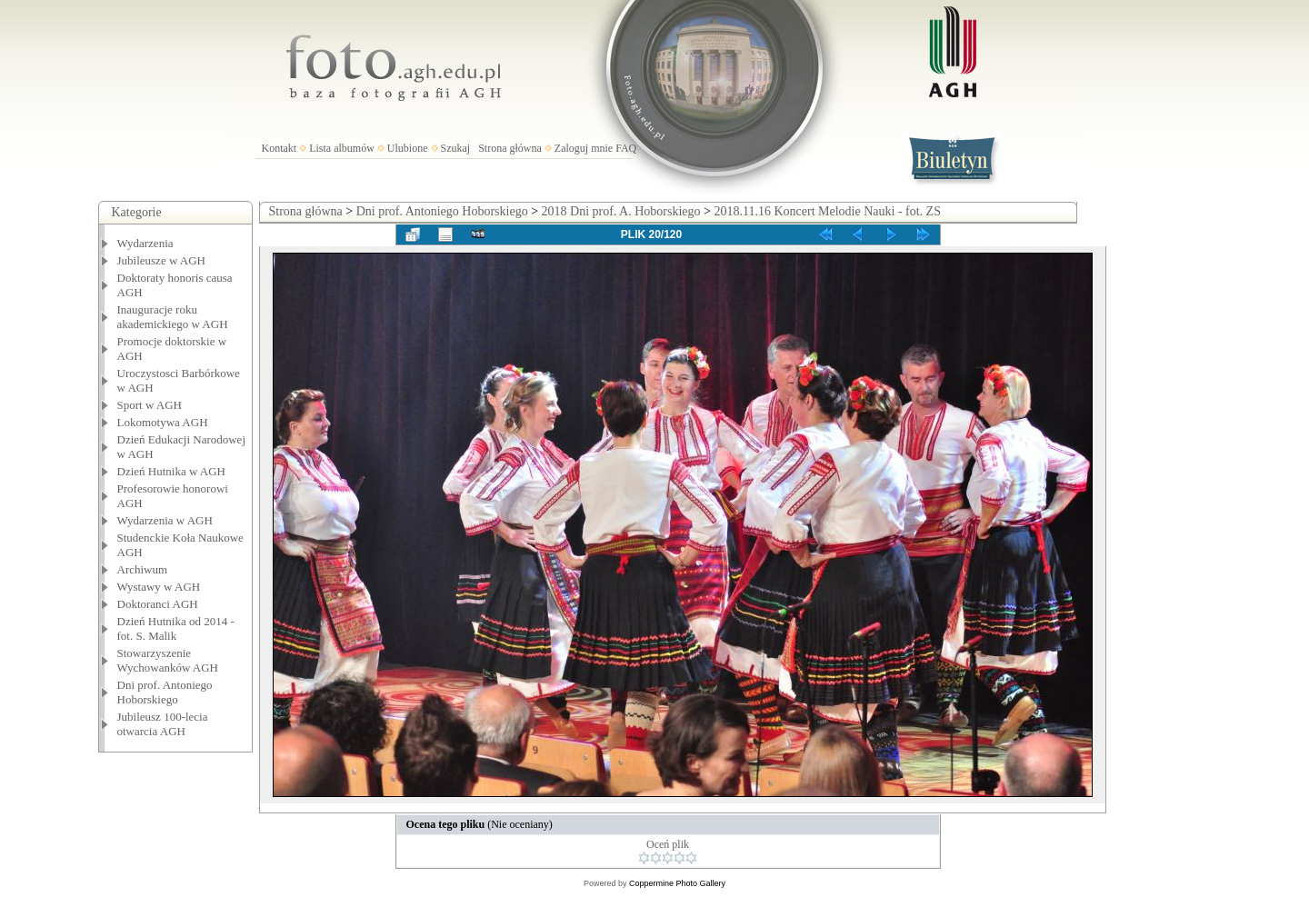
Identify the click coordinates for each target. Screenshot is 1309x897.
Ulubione (407, 148)
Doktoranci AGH (157, 604)
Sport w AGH (150, 405)
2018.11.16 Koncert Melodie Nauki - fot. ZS (827, 211)
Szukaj (456, 148)
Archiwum (142, 569)
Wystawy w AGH (159, 586)
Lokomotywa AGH (162, 422)
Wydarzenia (145, 243)
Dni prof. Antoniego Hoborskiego (165, 692)
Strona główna (510, 148)
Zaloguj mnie (584, 148)
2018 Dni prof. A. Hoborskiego (621, 211)
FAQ (625, 148)
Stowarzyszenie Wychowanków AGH (168, 660)
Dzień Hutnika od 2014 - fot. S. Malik (176, 628)
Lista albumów (342, 148)
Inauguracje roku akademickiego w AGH (172, 317)
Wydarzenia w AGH (165, 520)
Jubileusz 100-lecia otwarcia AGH (162, 724)
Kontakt (279, 148)
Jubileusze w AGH (161, 260)
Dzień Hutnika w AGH (171, 471)
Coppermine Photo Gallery (677, 883)
